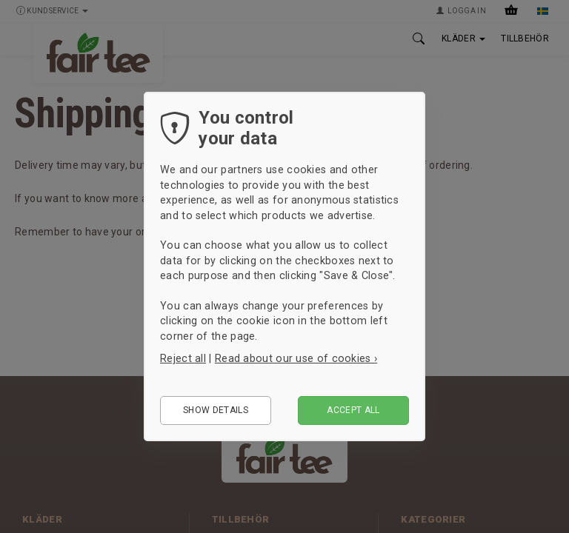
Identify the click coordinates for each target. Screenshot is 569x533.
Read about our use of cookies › (296, 358)
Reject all (183, 358)
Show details (215, 410)
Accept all (353, 410)
